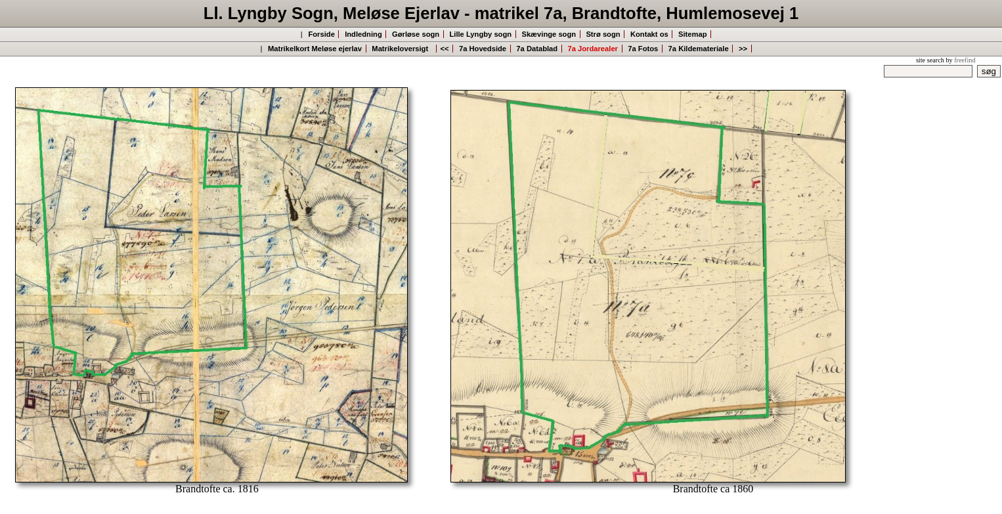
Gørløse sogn (415, 34)
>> (743, 49)
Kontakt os (649, 34)
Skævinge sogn (548, 34)
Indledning (363, 34)
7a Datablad (536, 49)
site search (930, 60)
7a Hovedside (482, 49)
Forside (321, 34)
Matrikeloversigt (402, 49)
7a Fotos (643, 49)
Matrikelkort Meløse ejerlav (315, 49)
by (960, 60)
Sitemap (692, 34)
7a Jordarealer (592, 49)
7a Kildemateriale (698, 49)
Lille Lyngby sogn (480, 34)
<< (445, 49)
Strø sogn (603, 34)
